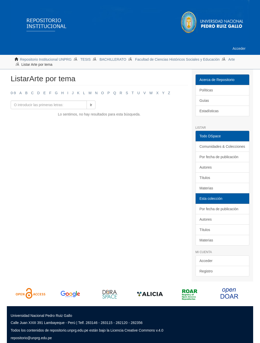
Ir (91, 105)
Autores (206, 167)
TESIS (85, 59)
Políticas (206, 90)
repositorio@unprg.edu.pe (31, 338)
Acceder (206, 261)
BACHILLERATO (113, 59)
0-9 (13, 93)
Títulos (205, 178)
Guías (204, 101)
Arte (231, 59)
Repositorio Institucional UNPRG (46, 59)
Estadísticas (209, 111)
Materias (206, 188)
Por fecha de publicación (219, 157)
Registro (206, 271)
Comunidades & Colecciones (222, 146)
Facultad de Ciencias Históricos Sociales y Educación (177, 59)
